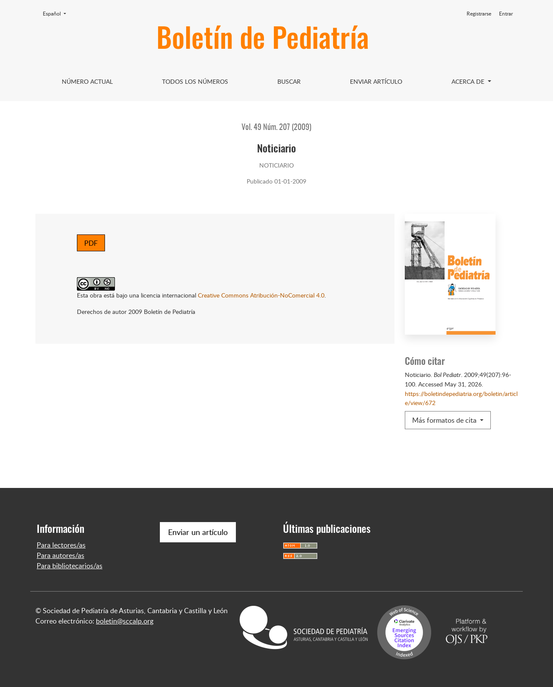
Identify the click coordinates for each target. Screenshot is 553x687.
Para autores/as (60, 555)
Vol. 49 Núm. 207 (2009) (276, 128)
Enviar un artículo (198, 532)
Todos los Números (195, 81)
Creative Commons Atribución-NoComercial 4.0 (261, 295)
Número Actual (87, 81)
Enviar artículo (376, 81)
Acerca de (468, 81)
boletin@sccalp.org (124, 621)
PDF (91, 243)
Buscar (289, 81)
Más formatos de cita (445, 420)
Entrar (506, 13)
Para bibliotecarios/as (69, 565)
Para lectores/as (61, 545)
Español (57, 13)
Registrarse (479, 13)
